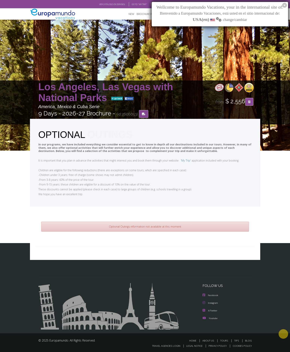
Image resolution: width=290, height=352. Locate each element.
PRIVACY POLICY (216, 345)
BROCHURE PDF (143, 14)
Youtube (210, 318)
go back (117, 99)
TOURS (225, 340)
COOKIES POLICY (241, 345)
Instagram (211, 303)
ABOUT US (209, 340)
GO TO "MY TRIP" (133, 4)
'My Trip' (179, 160)
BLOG (151, 4)
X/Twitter (210, 310)
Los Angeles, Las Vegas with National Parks (105, 92)
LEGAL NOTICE (192, 345)
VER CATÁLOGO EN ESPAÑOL (103, 4)
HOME (194, 340)
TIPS (237, 340)
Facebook (211, 295)
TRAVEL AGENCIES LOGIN (162, 345)
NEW (128, 14)
